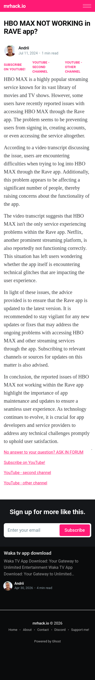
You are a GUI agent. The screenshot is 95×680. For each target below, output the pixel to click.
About (27, 630)
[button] (87, 6)
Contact (43, 630)
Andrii (23, 48)
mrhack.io (15, 6)
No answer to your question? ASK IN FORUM (43, 452)
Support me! (80, 630)
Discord (60, 630)
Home (12, 630)
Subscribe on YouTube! (14, 67)
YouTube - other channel (73, 67)
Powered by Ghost (47, 641)
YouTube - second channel (41, 67)
